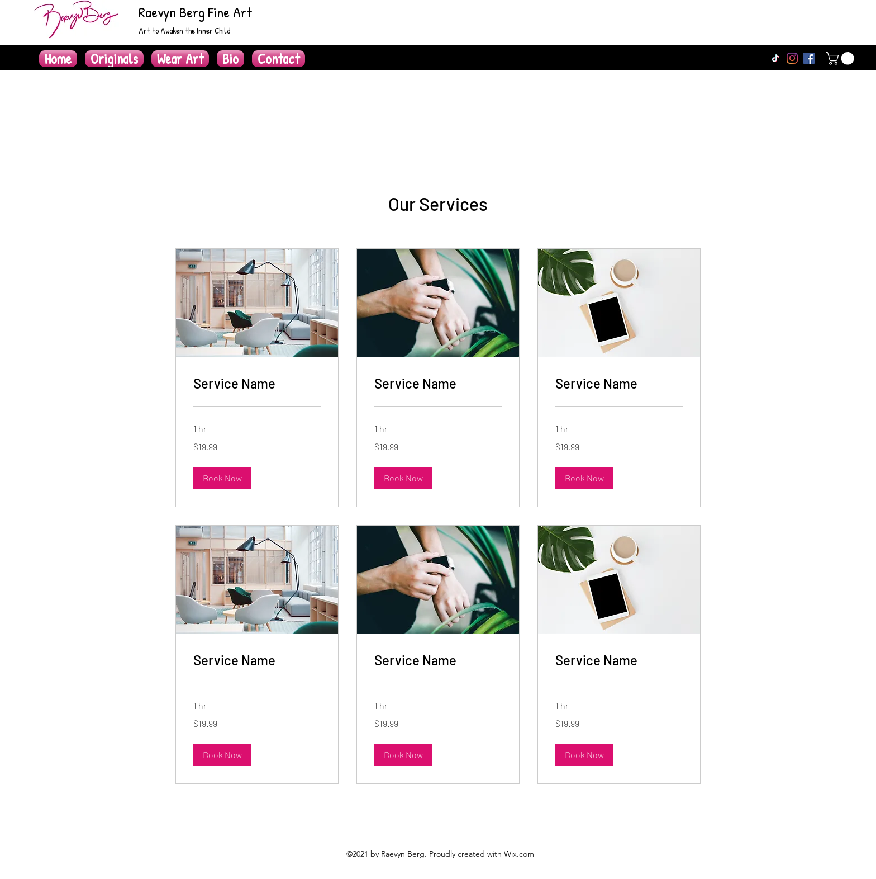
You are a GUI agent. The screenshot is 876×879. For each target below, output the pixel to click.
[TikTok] (775, 58)
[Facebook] (809, 58)
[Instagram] (792, 58)
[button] (841, 58)
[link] (257, 384)
